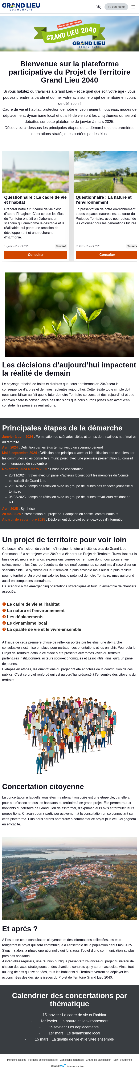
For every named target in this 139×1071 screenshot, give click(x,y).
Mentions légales (16, 1059)
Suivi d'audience (123, 1059)
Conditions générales (72, 1059)
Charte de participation (98, 1059)
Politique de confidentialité (43, 1059)
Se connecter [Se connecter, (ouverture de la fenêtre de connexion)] (116, 6)
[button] (98, 7)
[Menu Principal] (132, 7)
